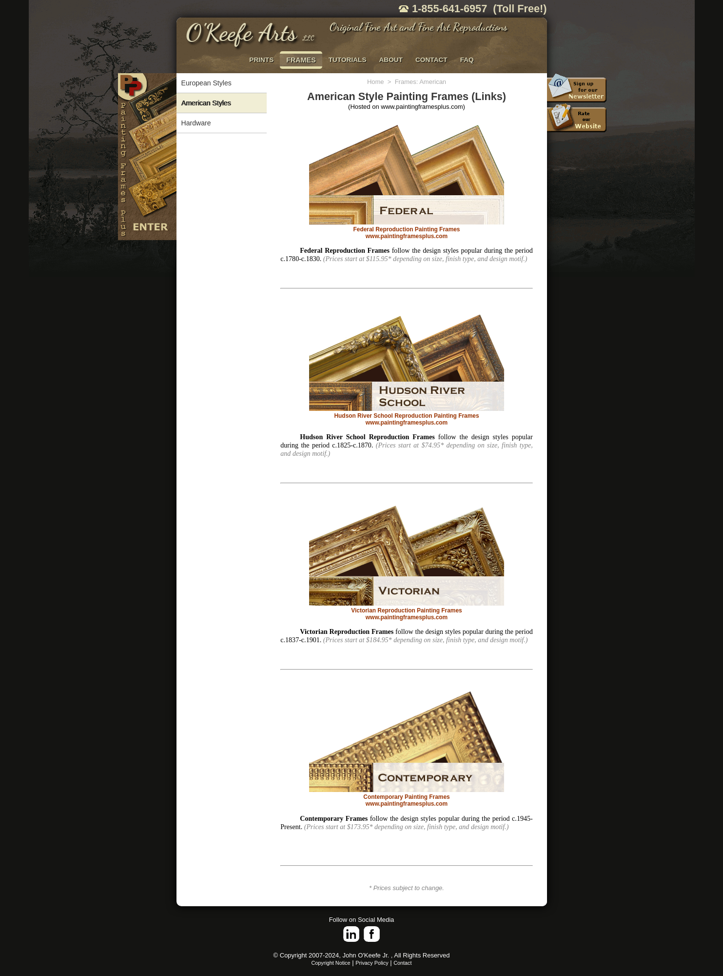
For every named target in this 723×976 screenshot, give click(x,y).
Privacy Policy (371, 963)
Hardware (196, 123)
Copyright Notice (331, 963)
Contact (402, 963)
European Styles (206, 83)
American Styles (206, 103)
